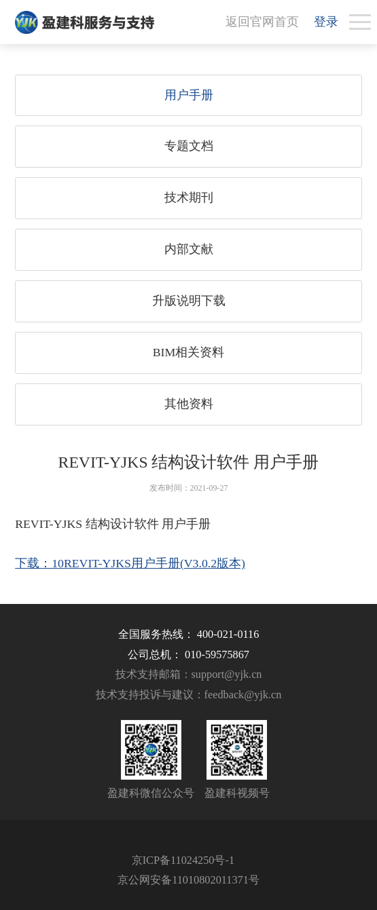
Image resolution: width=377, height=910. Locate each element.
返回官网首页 (262, 22)
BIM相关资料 (189, 352)
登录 (326, 22)
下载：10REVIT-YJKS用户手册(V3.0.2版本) (130, 563)
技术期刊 (188, 197)
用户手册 (188, 95)
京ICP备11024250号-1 (183, 860)
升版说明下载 (189, 300)
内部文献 (188, 249)
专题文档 (188, 146)
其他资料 (188, 404)
